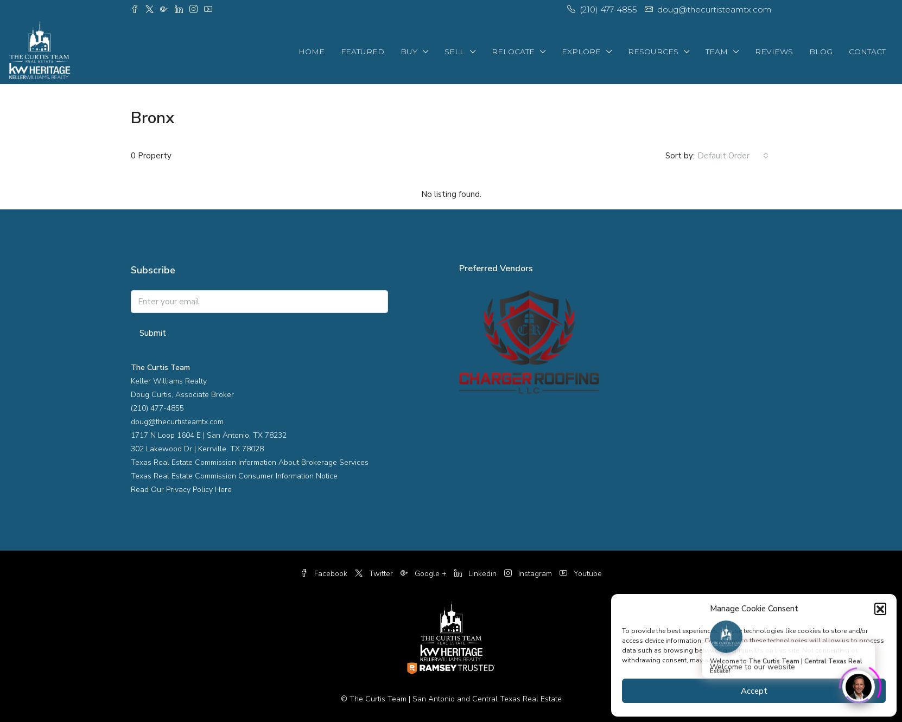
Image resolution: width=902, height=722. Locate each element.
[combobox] (733, 155)
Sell (454, 51)
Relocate (513, 51)
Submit (152, 333)
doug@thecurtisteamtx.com (177, 422)
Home (311, 51)
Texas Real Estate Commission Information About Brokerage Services (250, 462)
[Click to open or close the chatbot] (858, 684)
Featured (362, 51)
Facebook (325, 573)
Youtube (581, 573)
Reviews (774, 51)
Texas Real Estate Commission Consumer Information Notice (234, 476)
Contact (867, 51)
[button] (880, 608)
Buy (409, 51)
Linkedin (476, 573)
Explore (581, 51)
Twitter (375, 573)
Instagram (529, 573)
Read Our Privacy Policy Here (181, 489)
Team (717, 51)
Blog (821, 51)
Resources (653, 51)
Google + (425, 573)
